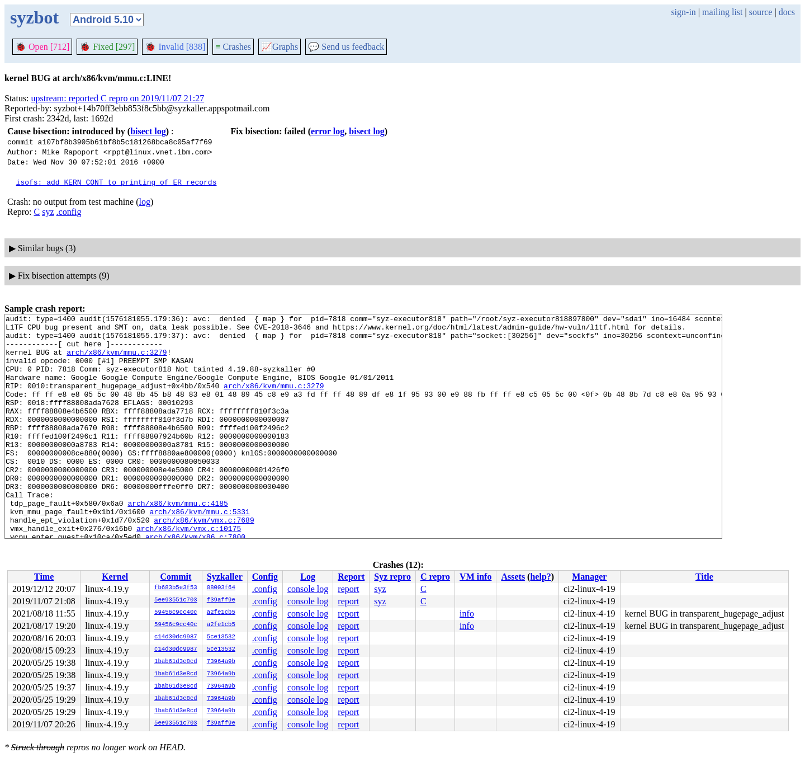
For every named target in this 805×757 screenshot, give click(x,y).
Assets (513, 576)
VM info (475, 576)
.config (69, 212)
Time (44, 576)
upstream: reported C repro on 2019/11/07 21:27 (118, 98)
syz (48, 212)
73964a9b (221, 662)
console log (307, 589)
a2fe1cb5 (221, 613)
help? (540, 576)
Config (265, 576)
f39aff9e (221, 600)
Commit (175, 576)
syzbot (34, 17)
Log (307, 576)
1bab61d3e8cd (175, 662)
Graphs (279, 46)
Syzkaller (225, 576)
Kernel (115, 576)
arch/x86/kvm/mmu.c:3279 (117, 360)
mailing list (722, 12)
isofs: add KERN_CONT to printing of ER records (116, 182)
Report (351, 576)
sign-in (683, 12)
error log (327, 131)
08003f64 (221, 588)
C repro (435, 576)
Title (704, 576)
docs (787, 12)
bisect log (148, 131)
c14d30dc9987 (175, 637)
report (348, 589)
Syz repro (392, 576)
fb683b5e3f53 (175, 588)
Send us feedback (346, 46)
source (761, 12)
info (467, 613)
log (144, 201)
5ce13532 (221, 637)
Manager (589, 576)
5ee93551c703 (175, 600)
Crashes (233, 46)
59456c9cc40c (175, 613)
